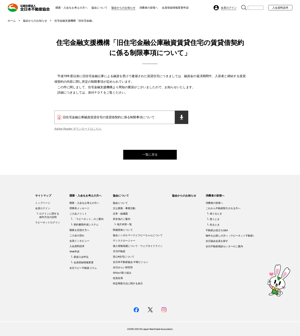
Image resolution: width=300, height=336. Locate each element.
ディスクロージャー (124, 240)
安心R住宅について (123, 256)
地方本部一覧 (124, 224)
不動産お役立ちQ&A (217, 230)
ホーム (12, 20)
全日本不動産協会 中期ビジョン (130, 262)
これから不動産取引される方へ (223, 208)
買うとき (215, 219)
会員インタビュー (79, 240)
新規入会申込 (81, 256)
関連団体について (123, 229)
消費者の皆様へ (148, 7)
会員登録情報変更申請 (175, 7)
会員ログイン (42, 208)
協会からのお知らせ (123, 7)
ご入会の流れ (76, 235)
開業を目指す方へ (79, 230)
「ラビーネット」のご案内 (89, 219)
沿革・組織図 (120, 213)
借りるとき (216, 213)
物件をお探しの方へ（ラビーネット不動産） (230, 235)
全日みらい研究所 (123, 267)
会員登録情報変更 (84, 262)
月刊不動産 (119, 251)
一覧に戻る (150, 154)
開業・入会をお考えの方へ (71, 7)
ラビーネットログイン (47, 222)
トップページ (42, 202)
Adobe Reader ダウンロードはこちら (78, 128)
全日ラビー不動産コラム (83, 268)
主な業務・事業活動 (124, 208)
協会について (99, 7)
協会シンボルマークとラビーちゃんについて (138, 235)
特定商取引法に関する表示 (128, 283)
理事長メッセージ (79, 208)
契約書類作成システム (86, 224)
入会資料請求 (280, 7)
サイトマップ (43, 195)
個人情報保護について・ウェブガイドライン (138, 246)
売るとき (215, 224)
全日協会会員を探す (217, 241)
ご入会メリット (78, 213)
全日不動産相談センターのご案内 (224, 246)
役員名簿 (118, 278)
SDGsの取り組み (122, 272)
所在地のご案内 (121, 219)
